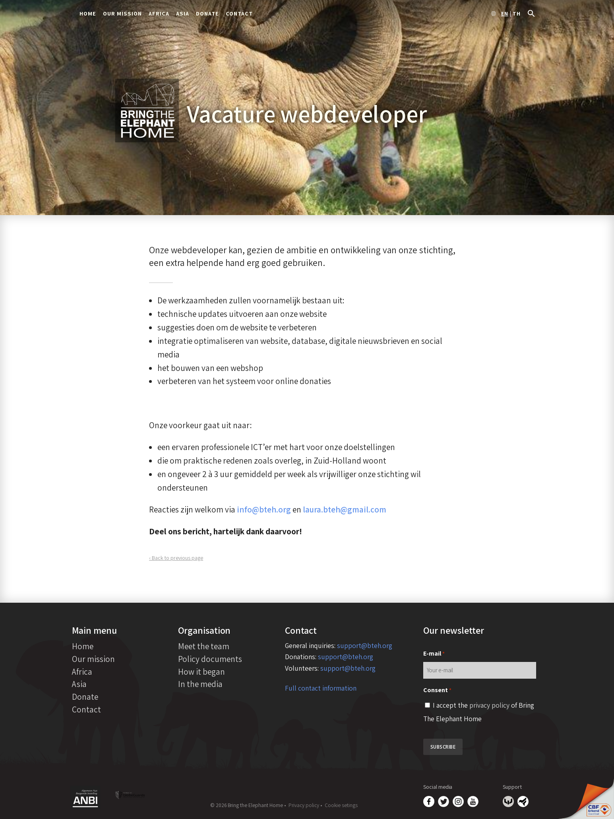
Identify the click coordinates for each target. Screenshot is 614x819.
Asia (182, 13)
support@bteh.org (364, 645)
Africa (159, 13)
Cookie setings (341, 805)
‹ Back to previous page (176, 558)
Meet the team (203, 646)
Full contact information (320, 688)
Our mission (122, 13)
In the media (200, 683)
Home (87, 13)
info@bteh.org (264, 509)
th (517, 14)
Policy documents (210, 658)
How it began (201, 671)
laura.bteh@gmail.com (344, 509)
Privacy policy (304, 805)
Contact (239, 13)
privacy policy (489, 705)
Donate (207, 13)
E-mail (434, 653)
